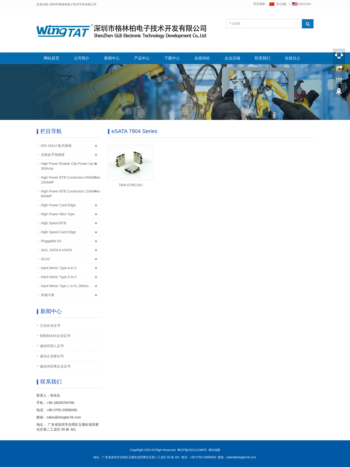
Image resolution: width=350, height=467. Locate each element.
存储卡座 (47, 295)
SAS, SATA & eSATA (56, 250)
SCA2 (45, 259)
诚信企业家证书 (52, 356)
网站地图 (214, 450)
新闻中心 (112, 58)
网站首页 (51, 58)
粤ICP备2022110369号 (192, 450)
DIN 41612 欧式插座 (56, 146)
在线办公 (292, 58)
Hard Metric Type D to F (59, 277)
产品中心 (142, 58)
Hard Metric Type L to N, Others (65, 286)
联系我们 (262, 58)
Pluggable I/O (51, 241)
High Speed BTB (53, 223)
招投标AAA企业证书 (55, 336)
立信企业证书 (50, 325)
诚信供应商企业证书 (55, 366)
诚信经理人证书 (52, 346)
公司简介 (81, 58)
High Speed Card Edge (58, 232)
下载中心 (172, 58)
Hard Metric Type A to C (59, 268)
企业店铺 (232, 58)
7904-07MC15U (131, 185)
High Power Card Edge (58, 205)
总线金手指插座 (53, 155)
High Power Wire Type (58, 214)
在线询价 (202, 58)
